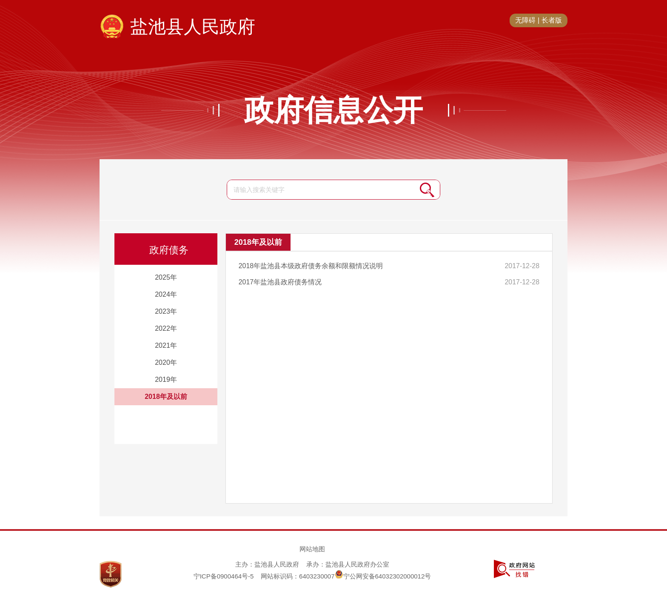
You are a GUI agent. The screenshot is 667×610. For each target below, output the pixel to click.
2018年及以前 (166, 396)
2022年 (166, 328)
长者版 (552, 20)
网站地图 (312, 549)
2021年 (166, 345)
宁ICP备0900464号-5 (224, 576)
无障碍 (525, 20)
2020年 (166, 362)
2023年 (166, 311)
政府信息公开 (333, 110)
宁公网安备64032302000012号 (383, 576)
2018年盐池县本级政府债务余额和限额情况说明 (311, 265)
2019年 (166, 379)
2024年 (166, 294)
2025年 (166, 277)
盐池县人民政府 (192, 27)
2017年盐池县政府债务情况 (280, 282)
